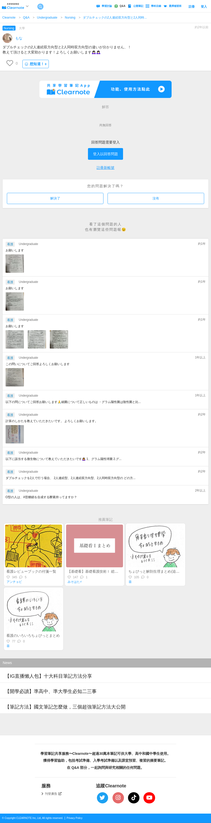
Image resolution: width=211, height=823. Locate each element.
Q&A (26, 17)
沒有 (156, 198)
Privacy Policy (74, 818)
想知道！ (36, 64)
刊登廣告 (53, 794)
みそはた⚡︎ (75, 582)
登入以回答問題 (105, 154)
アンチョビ (14, 582)
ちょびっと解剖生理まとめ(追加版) (156, 571)
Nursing (70, 17)
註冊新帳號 (105, 168)
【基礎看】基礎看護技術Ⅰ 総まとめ (96, 571)
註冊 (192, 6)
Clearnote (9, 17)
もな (18, 38)
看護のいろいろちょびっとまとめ (33, 635)
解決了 (55, 198)
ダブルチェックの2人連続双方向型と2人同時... (115, 17)
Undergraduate (47, 17)
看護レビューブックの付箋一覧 (31, 571)
